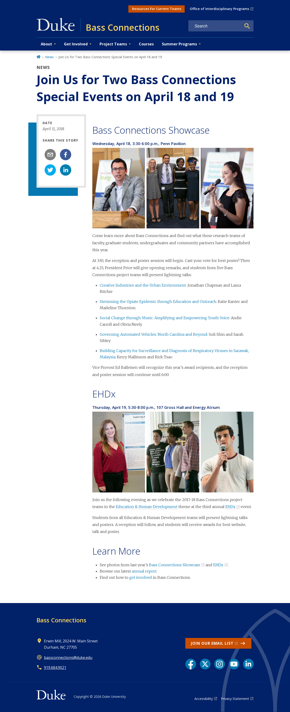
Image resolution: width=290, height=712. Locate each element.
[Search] (247, 26)
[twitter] (50, 170)
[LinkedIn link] (248, 664)
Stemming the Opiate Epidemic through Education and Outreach (158, 301)
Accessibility (203, 698)
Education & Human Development (146, 506)
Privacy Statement (235, 698)
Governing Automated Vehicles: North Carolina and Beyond (153, 334)
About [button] (46, 44)
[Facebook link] (190, 664)
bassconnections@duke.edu (68, 657)
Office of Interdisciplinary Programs (219, 9)
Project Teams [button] (113, 44)
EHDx (230, 506)
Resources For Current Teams (156, 9)
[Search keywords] (215, 26)
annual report (144, 571)
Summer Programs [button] (179, 44)
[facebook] (65, 154)
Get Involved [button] (76, 44)
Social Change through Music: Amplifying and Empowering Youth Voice (164, 317)
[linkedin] (65, 170)
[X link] (205, 664)
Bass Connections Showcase (174, 565)
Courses (146, 44)
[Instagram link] (219, 664)
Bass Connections (61, 620)
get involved (140, 577)
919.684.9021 (55, 667)
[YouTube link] (234, 664)
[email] (50, 154)
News (49, 57)
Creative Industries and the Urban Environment (143, 285)
